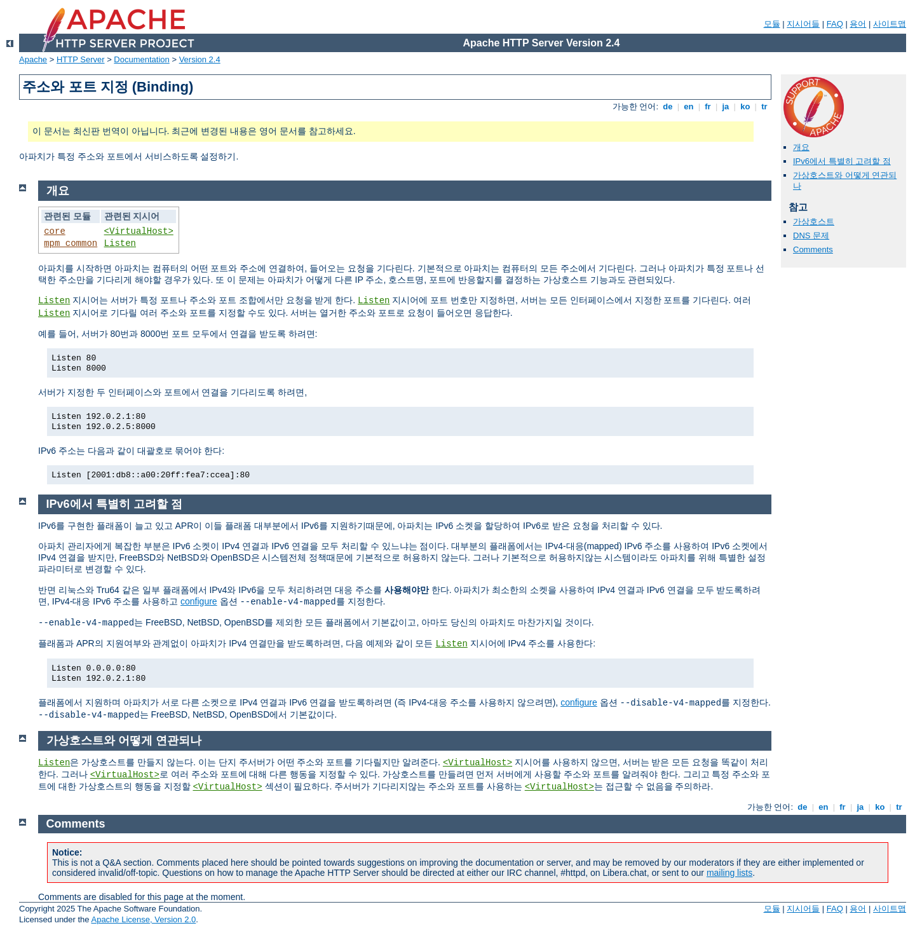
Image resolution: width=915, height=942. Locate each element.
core (54, 231)
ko (745, 106)
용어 (858, 24)
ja (725, 106)
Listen (120, 243)
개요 (801, 147)
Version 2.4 (199, 59)
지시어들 (803, 24)
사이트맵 (889, 24)
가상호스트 (813, 221)
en (689, 106)
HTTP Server (81, 59)
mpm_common (70, 243)
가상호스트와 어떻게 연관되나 (123, 740)
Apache (33, 59)
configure (198, 601)
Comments (813, 249)
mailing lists (729, 873)
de (668, 106)
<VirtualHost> (138, 231)
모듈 (772, 24)
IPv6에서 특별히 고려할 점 (842, 161)
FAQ (835, 24)
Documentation (141, 59)
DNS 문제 (811, 235)
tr (764, 106)
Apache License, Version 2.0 (143, 919)
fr (708, 106)
